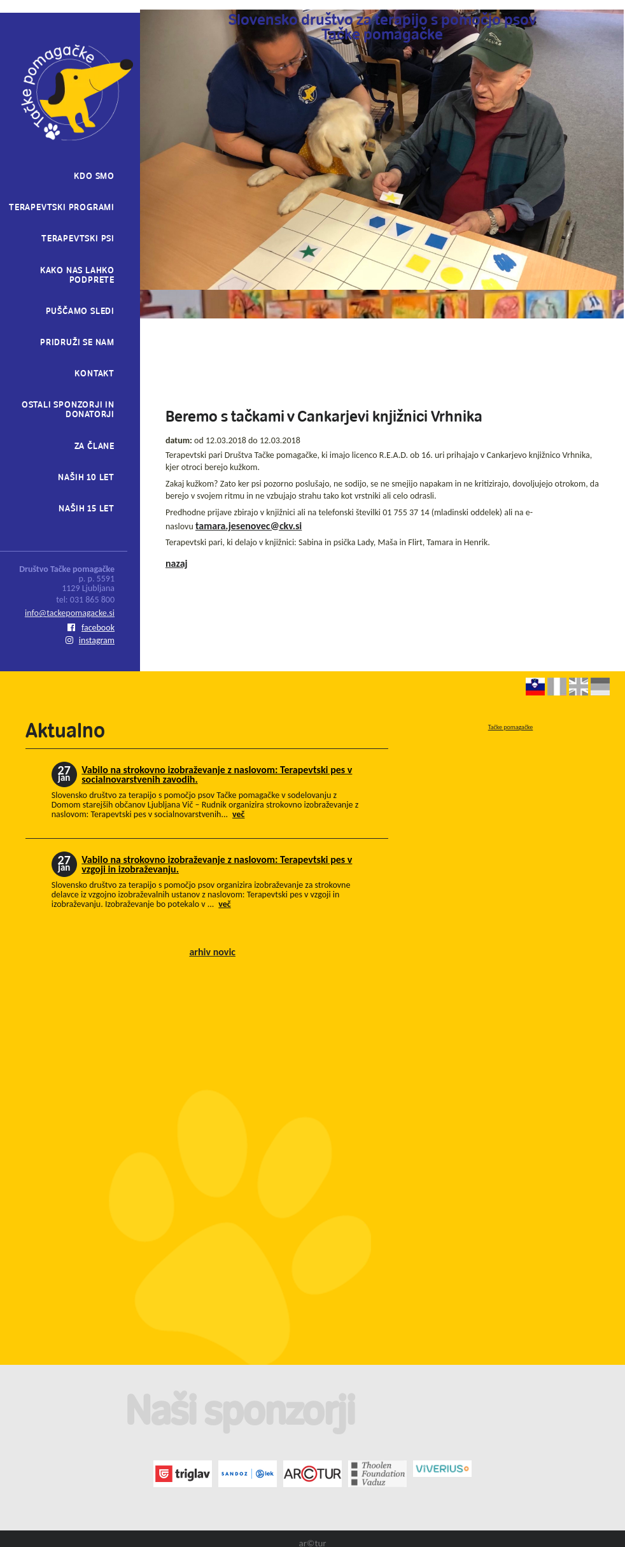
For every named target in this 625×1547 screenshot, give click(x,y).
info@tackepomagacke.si (70, 613)
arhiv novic (212, 952)
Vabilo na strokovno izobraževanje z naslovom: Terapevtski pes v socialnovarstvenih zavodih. (216, 774)
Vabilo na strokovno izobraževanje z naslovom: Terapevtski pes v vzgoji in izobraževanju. (216, 864)
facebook (91, 627)
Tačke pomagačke (510, 727)
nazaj (176, 563)
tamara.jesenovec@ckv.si (248, 526)
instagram (90, 640)
